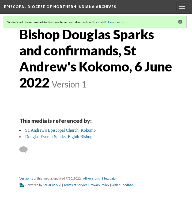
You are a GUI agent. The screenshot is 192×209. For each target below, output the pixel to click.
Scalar (47, 185)
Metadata (109, 178)
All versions (91, 178)
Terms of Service (75, 185)
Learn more (116, 22)
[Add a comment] (25, 149)
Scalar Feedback (122, 185)
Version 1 (26, 178)
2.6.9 (56, 185)
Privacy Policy (99, 185)
